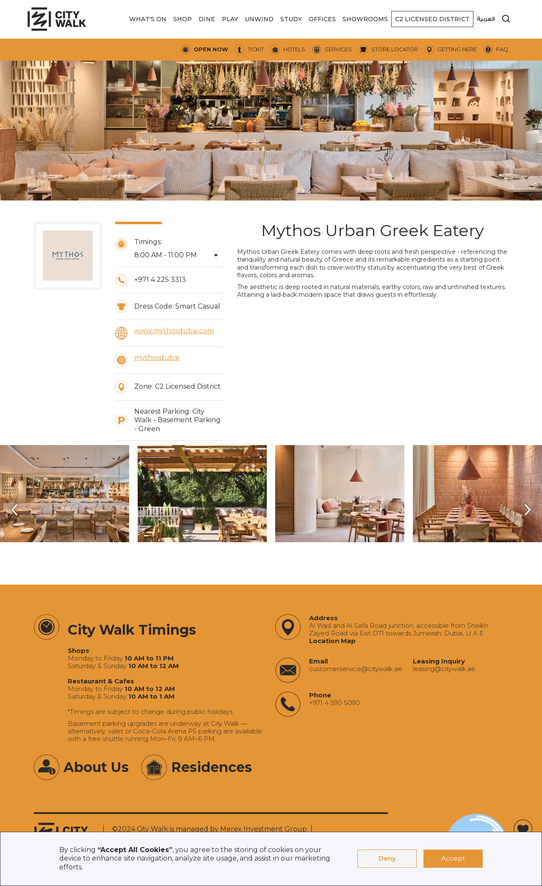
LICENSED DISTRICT (432, 19)
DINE (207, 19)
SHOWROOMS (365, 19)
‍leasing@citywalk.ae (444, 669)
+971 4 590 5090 (334, 703)
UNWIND (259, 19)
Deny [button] (387, 858)
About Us (96, 767)
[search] (506, 19)
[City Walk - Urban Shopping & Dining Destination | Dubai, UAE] (56, 19)
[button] (148, 19)
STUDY (291, 19)
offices (322, 19)
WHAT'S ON (147, 19)
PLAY (230, 19)
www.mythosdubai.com (174, 331)
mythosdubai (156, 358)
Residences (211, 767)
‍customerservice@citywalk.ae (355, 669)
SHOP (182, 19)
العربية (486, 19)
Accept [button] (453, 858)
